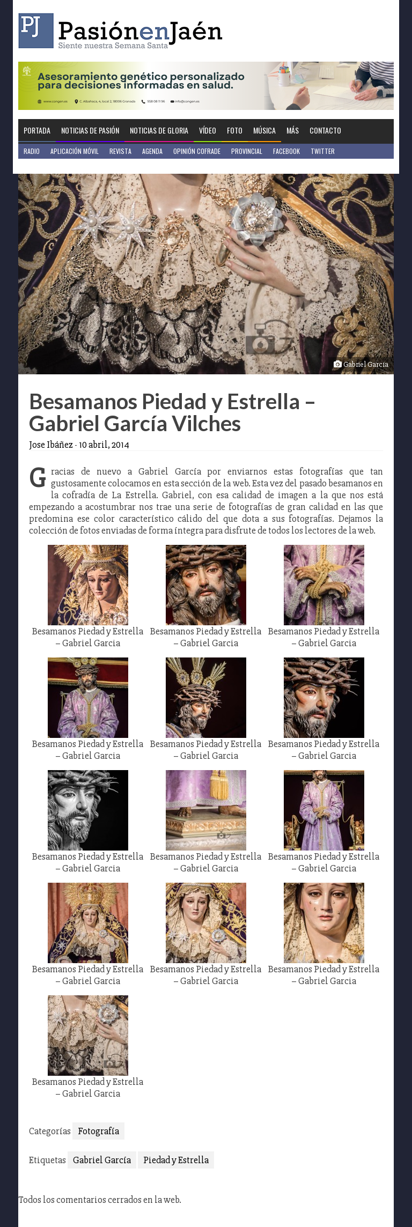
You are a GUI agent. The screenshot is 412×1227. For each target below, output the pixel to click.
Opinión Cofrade (196, 151)
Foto (234, 130)
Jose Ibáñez (51, 444)
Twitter (323, 151)
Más (292, 130)
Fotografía (98, 1131)
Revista (120, 151)
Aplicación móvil (74, 151)
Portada (37, 130)
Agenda (152, 151)
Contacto (325, 130)
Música (264, 130)
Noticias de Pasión (90, 130)
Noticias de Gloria (159, 130)
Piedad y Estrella (176, 1160)
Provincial (246, 151)
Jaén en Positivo (47, 166)
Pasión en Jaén (123, 31)
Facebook (286, 151)
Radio (32, 151)
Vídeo (207, 130)
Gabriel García (102, 1160)
